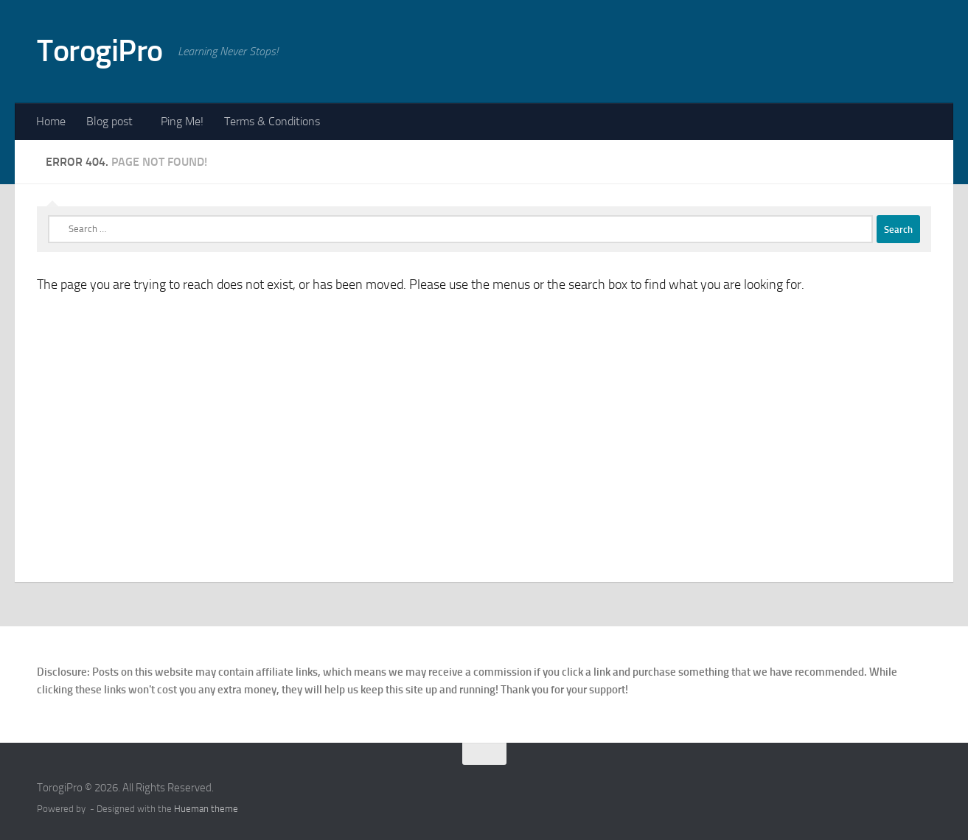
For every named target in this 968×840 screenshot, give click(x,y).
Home (51, 121)
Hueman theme (206, 808)
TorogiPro (100, 50)
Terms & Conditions (272, 121)
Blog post (109, 121)
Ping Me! (182, 121)
